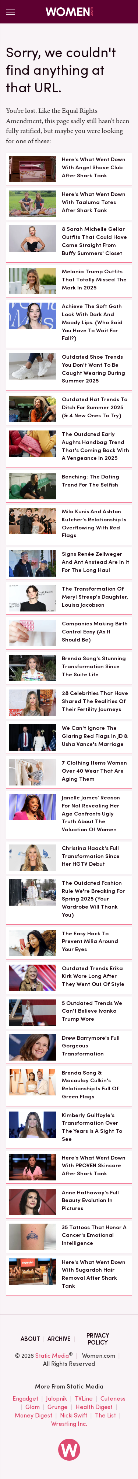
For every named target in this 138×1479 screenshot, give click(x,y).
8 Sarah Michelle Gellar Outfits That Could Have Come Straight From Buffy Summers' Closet (94, 241)
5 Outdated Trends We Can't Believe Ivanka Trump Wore (92, 1011)
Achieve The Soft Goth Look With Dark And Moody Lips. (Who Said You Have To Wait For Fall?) (92, 322)
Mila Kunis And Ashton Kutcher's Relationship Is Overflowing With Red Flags (94, 523)
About (30, 1338)
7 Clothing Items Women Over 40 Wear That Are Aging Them (94, 770)
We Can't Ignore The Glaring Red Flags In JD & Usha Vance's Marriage (95, 736)
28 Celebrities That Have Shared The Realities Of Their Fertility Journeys (95, 701)
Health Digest (94, 1407)
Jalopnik (56, 1399)
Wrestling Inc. (69, 1424)
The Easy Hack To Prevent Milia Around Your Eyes (90, 941)
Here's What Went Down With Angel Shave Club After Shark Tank (93, 167)
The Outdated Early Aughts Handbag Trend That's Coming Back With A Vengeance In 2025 (95, 446)
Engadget (25, 1399)
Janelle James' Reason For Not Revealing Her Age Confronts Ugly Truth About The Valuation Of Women (91, 813)
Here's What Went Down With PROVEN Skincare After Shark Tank (93, 1165)
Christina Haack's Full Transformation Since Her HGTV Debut (91, 856)
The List (105, 1416)
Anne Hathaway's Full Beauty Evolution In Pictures (90, 1200)
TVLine (84, 1399)
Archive (59, 1338)
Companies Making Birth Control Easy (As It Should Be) (95, 631)
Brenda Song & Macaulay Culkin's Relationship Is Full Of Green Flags (90, 1084)
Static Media (52, 1355)
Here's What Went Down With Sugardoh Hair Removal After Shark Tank (93, 1274)
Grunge (57, 1407)
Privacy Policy (97, 1339)
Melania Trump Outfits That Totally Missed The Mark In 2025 (94, 279)
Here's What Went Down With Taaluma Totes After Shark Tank (93, 202)
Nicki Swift (73, 1416)
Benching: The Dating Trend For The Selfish (90, 480)
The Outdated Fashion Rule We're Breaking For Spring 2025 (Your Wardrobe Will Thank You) (93, 899)
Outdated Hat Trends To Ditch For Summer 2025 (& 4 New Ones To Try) (94, 407)
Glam (32, 1407)
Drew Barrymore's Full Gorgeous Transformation (91, 1046)
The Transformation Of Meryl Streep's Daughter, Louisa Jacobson (95, 596)
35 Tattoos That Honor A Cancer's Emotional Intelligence (94, 1235)
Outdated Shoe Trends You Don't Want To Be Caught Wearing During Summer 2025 (93, 369)
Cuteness (112, 1399)
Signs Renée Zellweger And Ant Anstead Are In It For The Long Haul (95, 562)
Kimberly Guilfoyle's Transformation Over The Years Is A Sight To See (92, 1127)
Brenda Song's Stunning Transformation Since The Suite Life (94, 666)
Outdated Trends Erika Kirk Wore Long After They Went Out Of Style (93, 976)
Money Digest (33, 1416)
